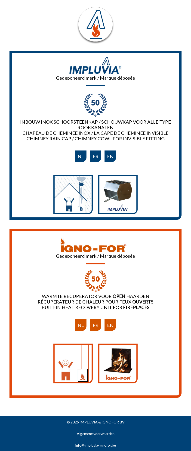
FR (96, 156)
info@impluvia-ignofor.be (95, 445)
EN (110, 156)
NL (81, 156)
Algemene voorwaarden (95, 433)
